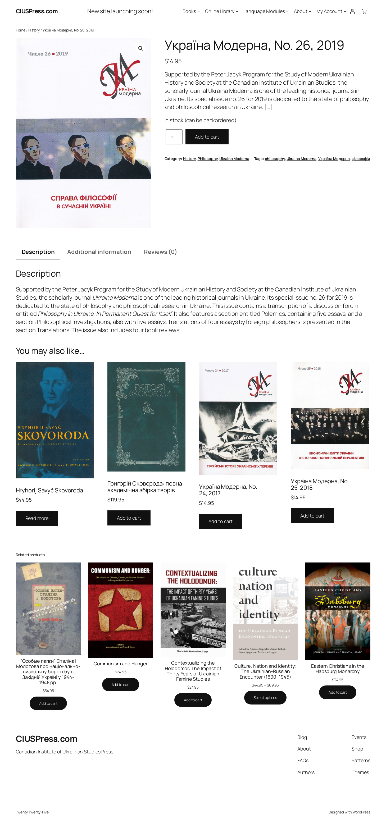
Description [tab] (38, 252)
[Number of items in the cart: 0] (364, 11)
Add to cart (207, 137)
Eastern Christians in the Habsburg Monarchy (338, 668)
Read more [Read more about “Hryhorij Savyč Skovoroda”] (36, 518)
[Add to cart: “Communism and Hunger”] (120, 685)
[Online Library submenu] (236, 11)
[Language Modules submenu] (287, 11)
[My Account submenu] (345, 11)
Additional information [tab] (99, 252)
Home (21, 30)
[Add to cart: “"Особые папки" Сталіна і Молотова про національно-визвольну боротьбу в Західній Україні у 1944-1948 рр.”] (48, 703)
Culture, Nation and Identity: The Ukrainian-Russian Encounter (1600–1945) (265, 671)
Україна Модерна (334, 158)
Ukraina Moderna (234, 158)
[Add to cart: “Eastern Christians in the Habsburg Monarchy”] (337, 692)
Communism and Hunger (121, 663)
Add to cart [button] (129, 518)
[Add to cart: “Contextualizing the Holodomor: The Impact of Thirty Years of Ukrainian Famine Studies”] (193, 700)
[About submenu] (309, 11)
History (34, 30)
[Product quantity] (174, 136)
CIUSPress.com (37, 11)
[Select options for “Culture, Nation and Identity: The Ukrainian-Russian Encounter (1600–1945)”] (265, 698)
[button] (141, 48)
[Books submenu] (198, 11)
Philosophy (208, 158)
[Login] (352, 11)
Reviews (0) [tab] (160, 252)
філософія (361, 158)
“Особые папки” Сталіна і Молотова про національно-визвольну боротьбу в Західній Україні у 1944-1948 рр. (48, 671)
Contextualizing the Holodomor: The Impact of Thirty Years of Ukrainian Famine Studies (193, 670)
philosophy (275, 158)
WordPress (361, 812)
